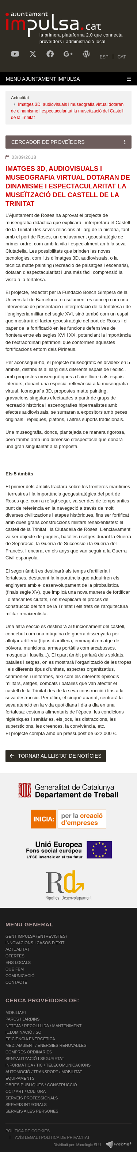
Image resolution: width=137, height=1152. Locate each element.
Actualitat (20, 97)
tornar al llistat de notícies (56, 756)
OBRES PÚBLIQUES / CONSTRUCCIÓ (41, 1085)
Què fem (14, 969)
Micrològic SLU (88, 1145)
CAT (122, 57)
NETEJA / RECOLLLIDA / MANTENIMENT (43, 1025)
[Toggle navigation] (68, 78)
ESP (104, 57)
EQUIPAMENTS (19, 1078)
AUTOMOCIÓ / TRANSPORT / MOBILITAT (43, 1071)
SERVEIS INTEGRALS (26, 1104)
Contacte (16, 982)
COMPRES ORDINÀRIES (28, 1052)
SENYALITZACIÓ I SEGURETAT (34, 1058)
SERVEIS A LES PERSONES (31, 1111)
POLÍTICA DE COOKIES (27, 1131)
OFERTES (14, 956)
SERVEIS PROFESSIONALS (31, 1098)
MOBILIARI (15, 1012)
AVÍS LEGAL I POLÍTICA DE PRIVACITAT (52, 1137)
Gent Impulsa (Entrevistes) (36, 936)
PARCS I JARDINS (22, 1019)
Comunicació (19, 975)
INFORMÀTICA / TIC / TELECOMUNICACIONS (48, 1065)
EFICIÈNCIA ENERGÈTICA (30, 1039)
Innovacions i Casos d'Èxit (34, 943)
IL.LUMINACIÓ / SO (23, 1032)
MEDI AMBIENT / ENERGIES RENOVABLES (45, 1045)
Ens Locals (18, 962)
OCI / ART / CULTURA (25, 1091)
